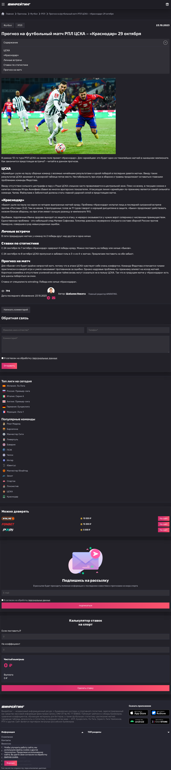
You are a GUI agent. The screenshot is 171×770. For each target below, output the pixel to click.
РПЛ (20, 25)
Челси (8, 455)
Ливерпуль (10, 439)
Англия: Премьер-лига (15, 401)
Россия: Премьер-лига (15, 391)
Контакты (6, 740)
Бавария (9, 444)
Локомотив (10, 486)
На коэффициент (11, 644)
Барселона (10, 429)
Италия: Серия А (12, 396)
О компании (7, 737)
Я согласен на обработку (30, 358)
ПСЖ (7, 449)
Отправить (9, 365)
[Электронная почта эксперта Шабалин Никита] (53, 298)
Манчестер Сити (13, 434)
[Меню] (3, 4)
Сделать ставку (85, 688)
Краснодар (10, 496)
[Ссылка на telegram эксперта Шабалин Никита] (48, 298)
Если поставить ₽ (11, 630)
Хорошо (11, 763)
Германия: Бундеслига (15, 406)
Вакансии (6, 744)
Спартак (9, 481)
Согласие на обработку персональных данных (23, 768)
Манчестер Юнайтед (15, 470)
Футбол (8, 25)
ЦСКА (8, 491)
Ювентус (9, 465)
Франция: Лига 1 (12, 412)
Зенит (8, 475)
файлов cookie (11, 757)
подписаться (85, 605)
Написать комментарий (16, 309)
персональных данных (44, 358)
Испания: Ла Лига (14, 386)
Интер (8, 460)
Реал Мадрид (11, 423)
